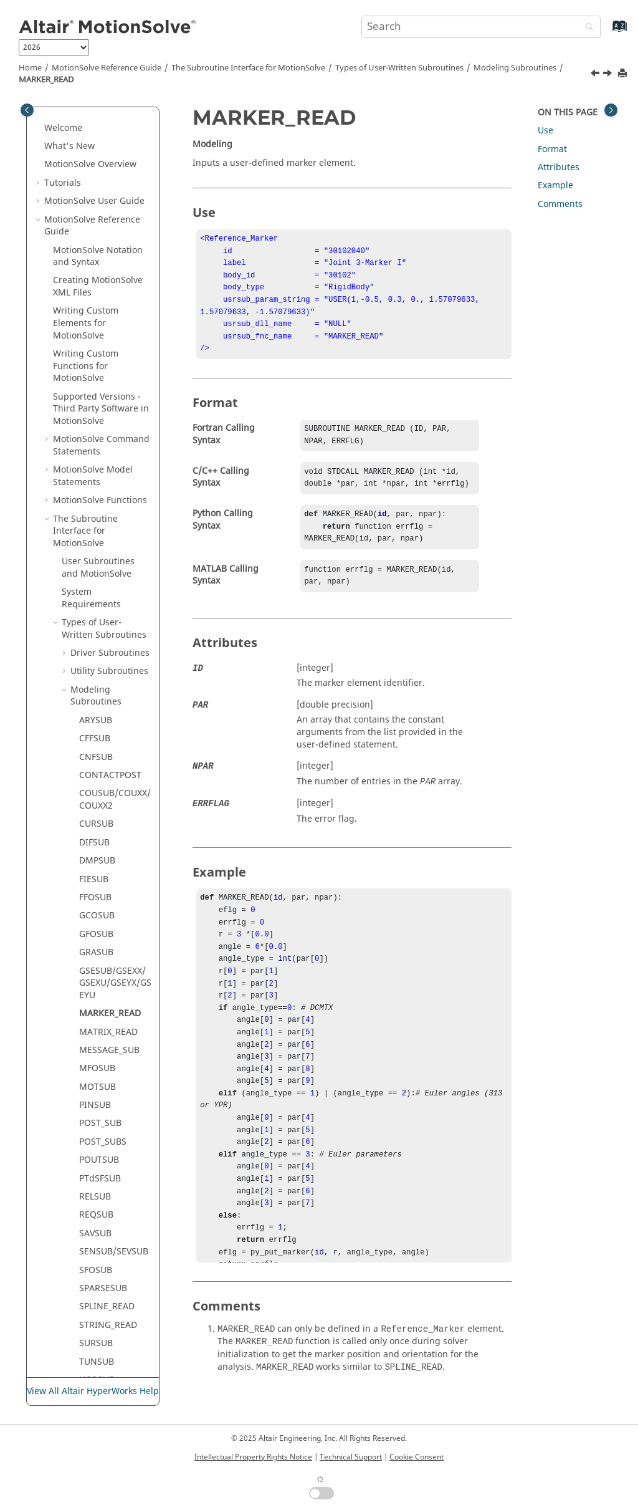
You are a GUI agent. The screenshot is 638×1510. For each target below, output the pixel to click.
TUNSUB (96, 1183)
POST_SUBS (102, 963)
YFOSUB (95, 1274)
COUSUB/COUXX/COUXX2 (115, 621)
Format (552, 149)
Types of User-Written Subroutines (399, 68)
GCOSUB (97, 737)
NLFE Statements (90, 1330)
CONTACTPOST (110, 597)
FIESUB (93, 701)
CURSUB (96, 645)
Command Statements (101, 267)
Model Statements (93, 297)
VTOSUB (96, 1256)
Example (555, 185)
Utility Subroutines (109, 492)
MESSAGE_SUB (109, 871)
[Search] (586, 28)
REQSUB (96, 1036)
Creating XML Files (98, 108)
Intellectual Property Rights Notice (253, 1457)
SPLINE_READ (107, 1128)
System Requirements (91, 420)
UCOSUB (97, 1201)
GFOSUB (96, 755)
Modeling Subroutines (515, 68)
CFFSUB (94, 560)
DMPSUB (97, 682)
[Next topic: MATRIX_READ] (609, 74)
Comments (560, 204)
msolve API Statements (100, 1354)
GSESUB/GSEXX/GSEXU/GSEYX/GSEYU (115, 805)
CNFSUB (96, 578)
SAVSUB (95, 1055)
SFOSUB (95, 1092)
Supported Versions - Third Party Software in (101, 230)
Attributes (558, 167)
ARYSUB (95, 542)
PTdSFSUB (100, 1000)
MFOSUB (97, 890)
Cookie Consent (416, 1457)
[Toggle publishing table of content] (27, 110)
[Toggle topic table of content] (610, 110)
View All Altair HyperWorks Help (93, 1391)
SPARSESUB (103, 1110)
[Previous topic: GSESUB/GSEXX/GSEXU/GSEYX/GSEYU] (596, 74)
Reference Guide (106, 68)
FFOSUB (95, 719)
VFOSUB (95, 1238)
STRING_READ (108, 1146)
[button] (48, 133)
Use (545, 130)
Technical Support (351, 1457)
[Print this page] (624, 73)
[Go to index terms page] (606, 32)
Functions (100, 322)
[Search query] (481, 27)
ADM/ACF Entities (99, 1299)
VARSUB (95, 1219)
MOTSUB (97, 908)
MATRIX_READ (108, 853)
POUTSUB (99, 981)
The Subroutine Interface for (248, 68)
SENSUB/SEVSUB (113, 1073)
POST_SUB (100, 944)
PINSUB (95, 926)
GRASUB (96, 774)
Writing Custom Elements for (85, 144)
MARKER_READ (46, 79)
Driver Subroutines (110, 474)
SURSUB (96, 1164)
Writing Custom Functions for (85, 187)
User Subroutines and (98, 389)
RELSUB (95, 1018)
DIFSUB (94, 664)
